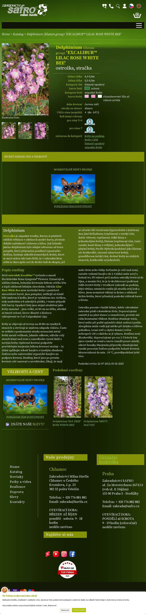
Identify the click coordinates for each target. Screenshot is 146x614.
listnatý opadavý (94, 143)
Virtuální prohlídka (109, 459)
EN (138, 5)
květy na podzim (94, 136)
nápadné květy (93, 147)
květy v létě (91, 139)
